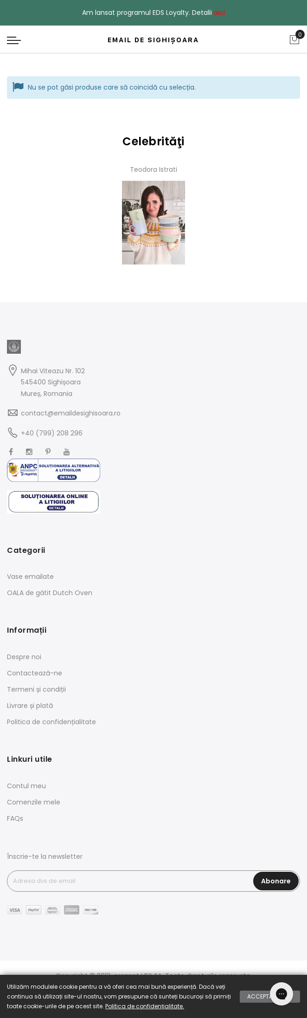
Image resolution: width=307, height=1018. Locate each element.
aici (219, 12)
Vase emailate (30, 576)
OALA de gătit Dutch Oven (49, 592)
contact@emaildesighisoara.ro (71, 413)
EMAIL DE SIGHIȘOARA (153, 40)
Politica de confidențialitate (51, 721)
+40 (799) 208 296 (52, 433)
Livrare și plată (30, 705)
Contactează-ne (34, 673)
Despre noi (24, 656)
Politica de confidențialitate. (144, 1006)
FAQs (15, 818)
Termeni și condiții (36, 689)
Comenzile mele (33, 802)
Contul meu (26, 786)
